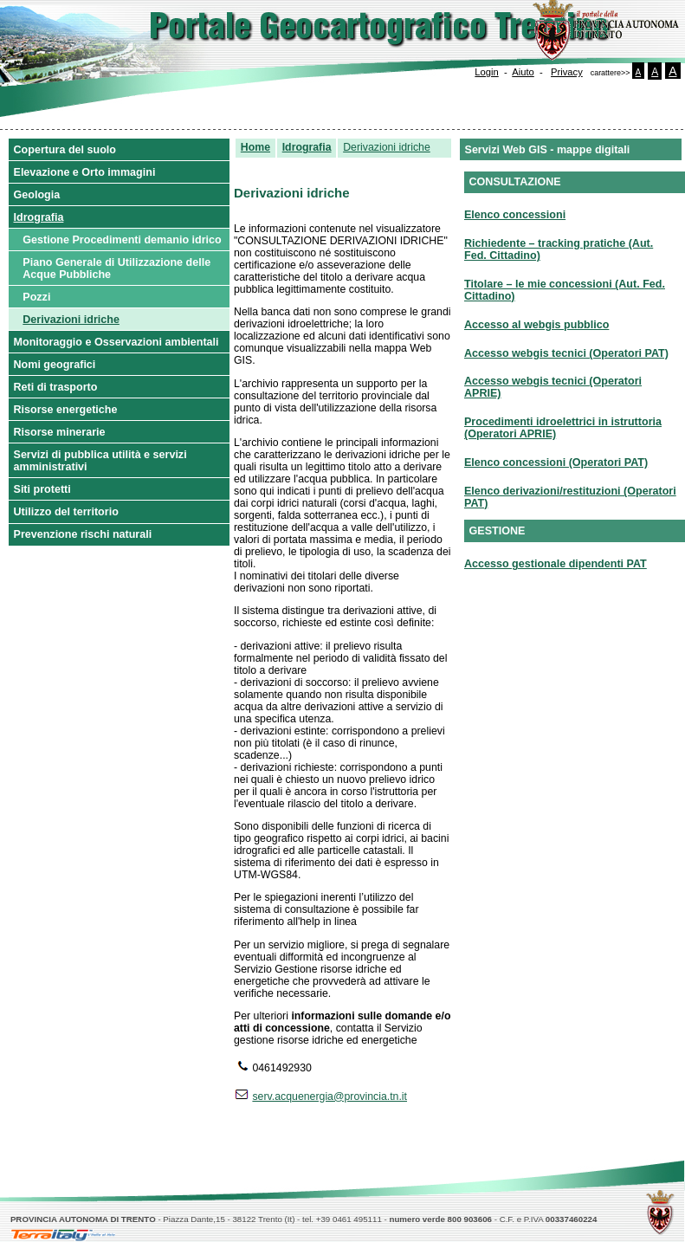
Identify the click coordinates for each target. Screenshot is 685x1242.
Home (255, 147)
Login (486, 72)
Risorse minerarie (60, 432)
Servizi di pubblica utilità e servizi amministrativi (100, 461)
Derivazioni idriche (71, 320)
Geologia (37, 195)
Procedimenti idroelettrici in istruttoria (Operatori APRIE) (563, 428)
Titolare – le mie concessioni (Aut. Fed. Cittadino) (564, 290)
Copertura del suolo (65, 150)
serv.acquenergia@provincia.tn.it (329, 1096)
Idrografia (39, 217)
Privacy (567, 72)
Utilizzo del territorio (66, 512)
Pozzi (36, 297)
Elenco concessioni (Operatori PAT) (556, 462)
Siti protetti (42, 489)
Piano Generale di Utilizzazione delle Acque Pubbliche (116, 268)
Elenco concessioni (514, 215)
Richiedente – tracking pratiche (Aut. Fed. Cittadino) (558, 249)
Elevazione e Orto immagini (85, 172)
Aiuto (523, 72)
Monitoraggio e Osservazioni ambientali (116, 342)
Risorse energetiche (66, 410)
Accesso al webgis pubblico (536, 325)
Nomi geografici (55, 365)
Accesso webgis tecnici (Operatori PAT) (566, 353)
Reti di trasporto (56, 387)
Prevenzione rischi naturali (83, 534)
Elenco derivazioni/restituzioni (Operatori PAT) (570, 497)
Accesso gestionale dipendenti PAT (555, 564)
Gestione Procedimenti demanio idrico (122, 240)
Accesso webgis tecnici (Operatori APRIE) (553, 387)
